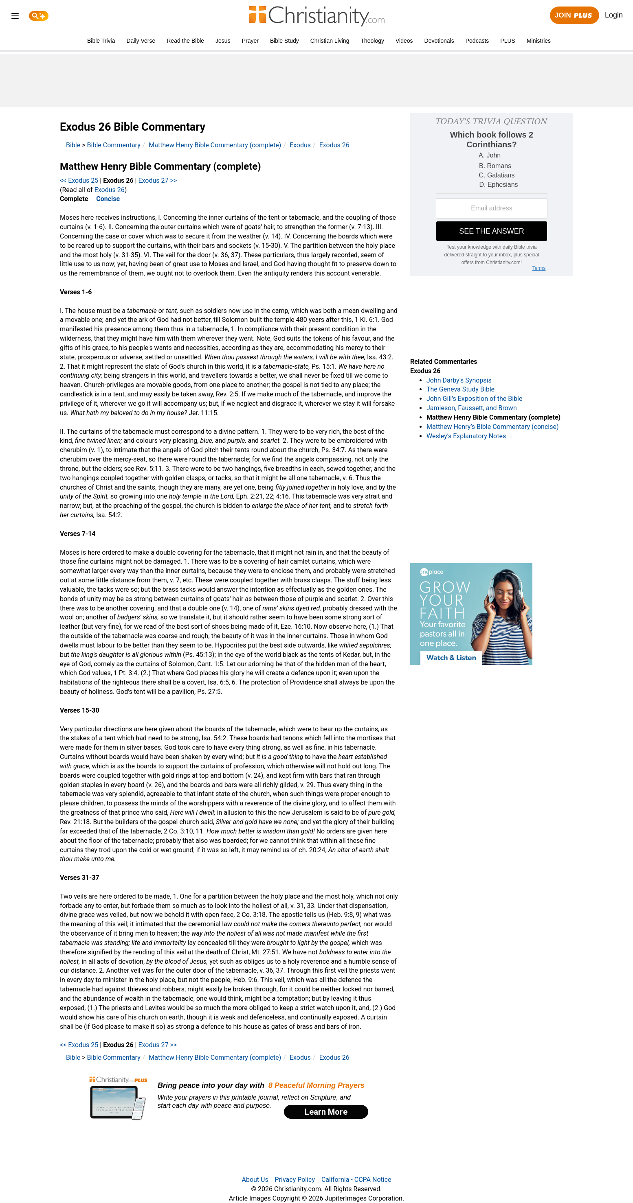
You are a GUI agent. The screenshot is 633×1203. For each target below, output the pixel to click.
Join (574, 16)
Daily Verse (140, 40)
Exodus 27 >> (157, 180)
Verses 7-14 (78, 534)
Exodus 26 (334, 145)
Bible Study (284, 40)
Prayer (250, 40)
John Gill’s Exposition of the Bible (474, 398)
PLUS (507, 40)
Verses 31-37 (79, 877)
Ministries (539, 40)
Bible (73, 145)
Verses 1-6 (76, 292)
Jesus (223, 40)
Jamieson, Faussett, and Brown (471, 408)
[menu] (15, 17)
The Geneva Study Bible (460, 389)
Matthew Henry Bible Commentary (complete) (215, 145)
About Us (255, 1179)
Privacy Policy (295, 1179)
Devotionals (439, 40)
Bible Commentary (114, 145)
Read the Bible (185, 40)
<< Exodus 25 (79, 180)
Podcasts (477, 40)
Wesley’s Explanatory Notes (466, 436)
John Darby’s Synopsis (459, 380)
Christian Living (329, 40)
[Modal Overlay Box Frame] (229, 1098)
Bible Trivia (101, 40)
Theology (372, 40)
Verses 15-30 (79, 710)
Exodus (300, 145)
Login (614, 15)
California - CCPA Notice (356, 1179)
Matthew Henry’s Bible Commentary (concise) (492, 427)
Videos (404, 40)
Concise (108, 199)
